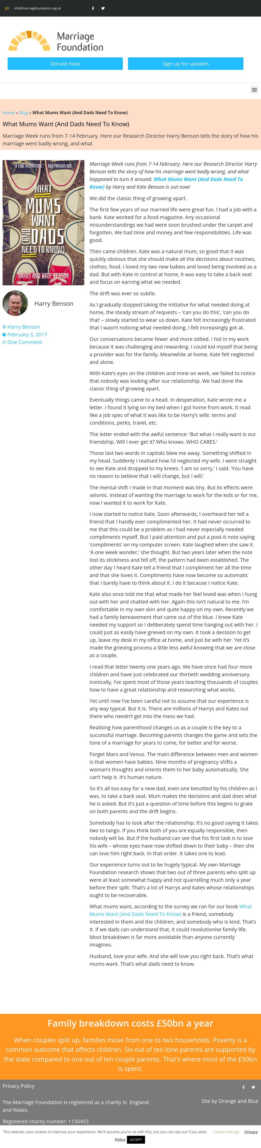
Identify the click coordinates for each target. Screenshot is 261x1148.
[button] (254, 89)
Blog (23, 113)
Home (9, 113)
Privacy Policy (18, 1085)
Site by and (229, 1101)
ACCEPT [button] (136, 1139)
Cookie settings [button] (226, 1131)
